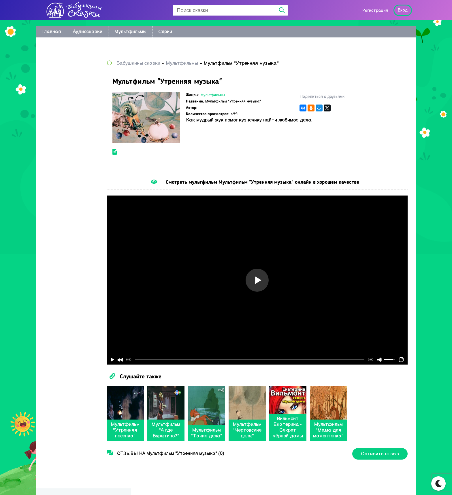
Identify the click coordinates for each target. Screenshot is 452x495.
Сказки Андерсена (64, 150)
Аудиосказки (87, 32)
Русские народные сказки (72, 133)
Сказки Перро (59, 158)
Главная (51, 32)
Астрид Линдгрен (63, 108)
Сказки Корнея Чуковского (73, 125)
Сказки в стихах (61, 200)
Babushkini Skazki (71, 481)
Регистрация (375, 10)
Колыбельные (59, 91)
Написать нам (387, 482)
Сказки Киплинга (63, 117)
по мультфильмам (64, 75)
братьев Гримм (61, 100)
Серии (165, 32)
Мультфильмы (130, 32)
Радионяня (56, 175)
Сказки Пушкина (62, 167)
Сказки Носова (60, 142)
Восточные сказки (64, 83)
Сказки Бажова (61, 183)
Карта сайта (348, 482)
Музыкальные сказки (67, 192)
